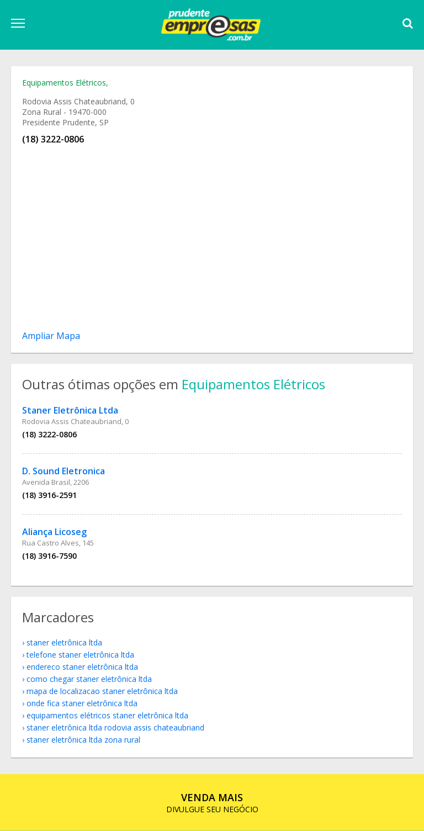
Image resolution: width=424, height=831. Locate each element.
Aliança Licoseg (54, 532)
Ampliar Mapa (51, 336)
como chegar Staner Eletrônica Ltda (89, 679)
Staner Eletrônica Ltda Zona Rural (83, 739)
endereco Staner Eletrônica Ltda (82, 666)
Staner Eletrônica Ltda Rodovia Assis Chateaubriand (115, 727)
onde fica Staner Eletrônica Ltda (81, 703)
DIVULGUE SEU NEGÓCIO (212, 802)
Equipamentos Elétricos (64, 82)
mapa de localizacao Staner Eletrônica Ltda (102, 691)
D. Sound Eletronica (63, 471)
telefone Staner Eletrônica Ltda (80, 654)
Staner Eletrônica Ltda (70, 410)
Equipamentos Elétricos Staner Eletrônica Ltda (107, 715)
